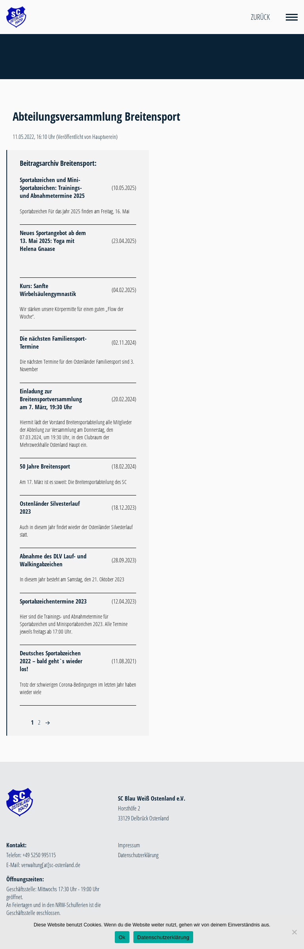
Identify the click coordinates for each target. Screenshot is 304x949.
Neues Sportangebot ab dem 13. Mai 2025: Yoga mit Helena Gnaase (53, 240)
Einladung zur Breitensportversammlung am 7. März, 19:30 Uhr (51, 399)
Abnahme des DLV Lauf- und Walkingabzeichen (53, 560)
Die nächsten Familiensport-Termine (53, 342)
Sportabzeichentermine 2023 (53, 601)
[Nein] (294, 932)
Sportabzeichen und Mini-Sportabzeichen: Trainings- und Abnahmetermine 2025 (52, 187)
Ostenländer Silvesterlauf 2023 (50, 507)
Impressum (129, 845)
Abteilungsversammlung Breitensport (96, 116)
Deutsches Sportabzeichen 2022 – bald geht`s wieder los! (51, 661)
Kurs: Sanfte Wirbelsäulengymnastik (48, 290)
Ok (122, 937)
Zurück (260, 17)
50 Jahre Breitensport (45, 466)
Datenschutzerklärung (138, 855)
